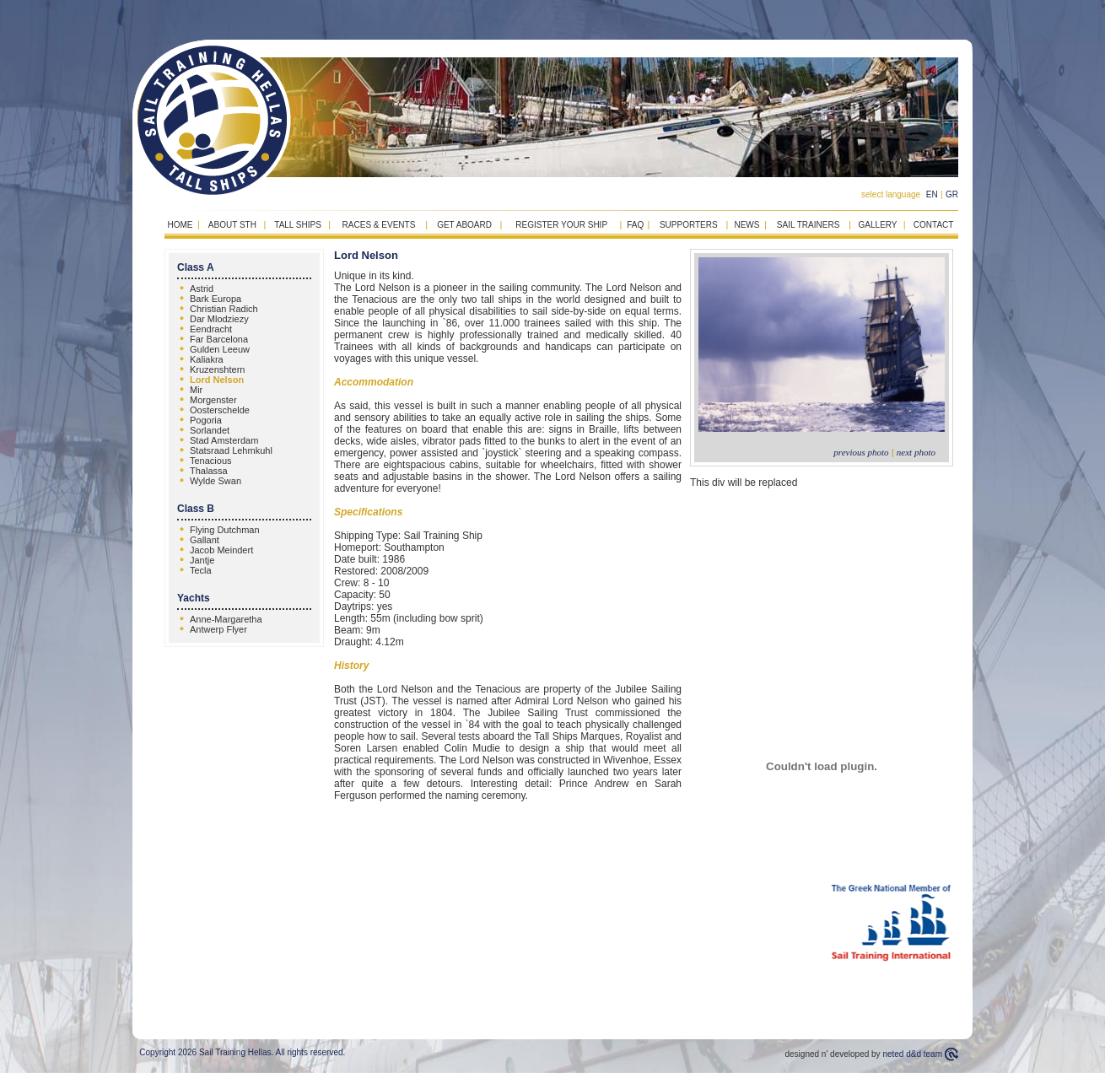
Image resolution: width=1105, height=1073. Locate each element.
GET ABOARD (464, 224)
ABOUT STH (232, 224)
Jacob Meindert (221, 550)
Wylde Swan (215, 481)
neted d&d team (912, 1054)
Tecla (201, 570)
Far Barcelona (219, 339)
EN (932, 194)
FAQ (635, 224)
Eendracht (211, 329)
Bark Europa (215, 299)
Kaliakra (207, 359)
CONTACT (934, 224)
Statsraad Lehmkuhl (231, 450)
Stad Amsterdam (224, 440)
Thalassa (209, 471)
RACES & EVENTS (379, 224)
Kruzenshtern (217, 369)
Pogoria (206, 420)
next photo (916, 452)
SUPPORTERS (689, 224)
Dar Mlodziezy (219, 319)
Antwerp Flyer (218, 629)
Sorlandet (209, 430)
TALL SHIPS (297, 224)
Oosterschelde (220, 410)
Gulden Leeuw (220, 349)
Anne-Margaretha (226, 619)
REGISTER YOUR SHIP (561, 224)
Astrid (201, 288)
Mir (196, 390)
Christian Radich (224, 309)
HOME (179, 224)
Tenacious (211, 461)
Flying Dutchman (225, 530)
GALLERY (878, 224)
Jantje (202, 560)
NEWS (746, 224)
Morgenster (213, 400)
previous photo (860, 452)
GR (952, 194)
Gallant (204, 540)
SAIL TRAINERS (808, 224)
